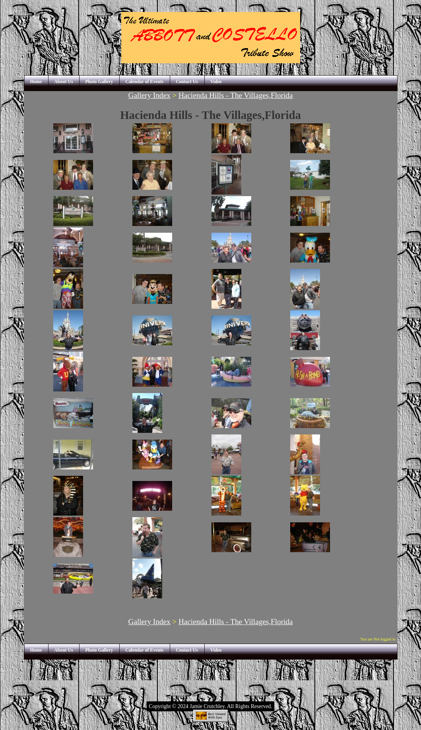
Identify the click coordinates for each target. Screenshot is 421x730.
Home (36, 81)
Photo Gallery (99, 81)
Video (216, 81)
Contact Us (187, 81)
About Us (63, 81)
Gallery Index (149, 95)
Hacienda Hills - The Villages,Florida (235, 95)
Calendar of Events (144, 81)
